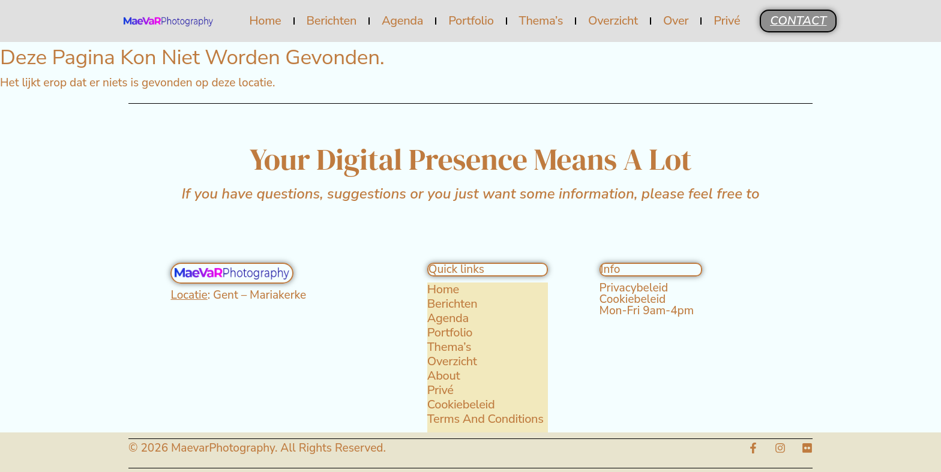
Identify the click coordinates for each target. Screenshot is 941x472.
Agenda (402, 21)
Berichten (331, 21)
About (443, 376)
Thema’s (541, 21)
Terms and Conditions (485, 419)
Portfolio (470, 21)
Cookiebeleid (461, 405)
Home (265, 21)
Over (675, 21)
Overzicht (613, 21)
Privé (727, 21)
